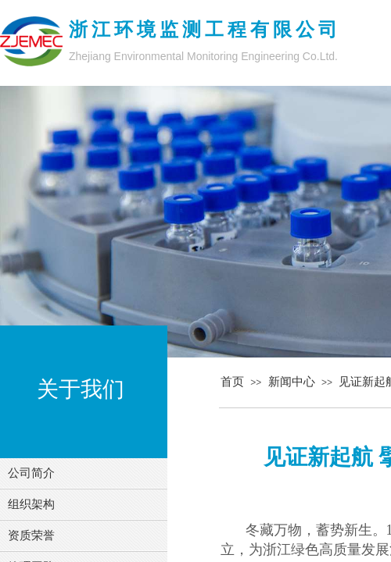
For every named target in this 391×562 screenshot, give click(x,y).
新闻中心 (291, 381)
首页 (232, 381)
